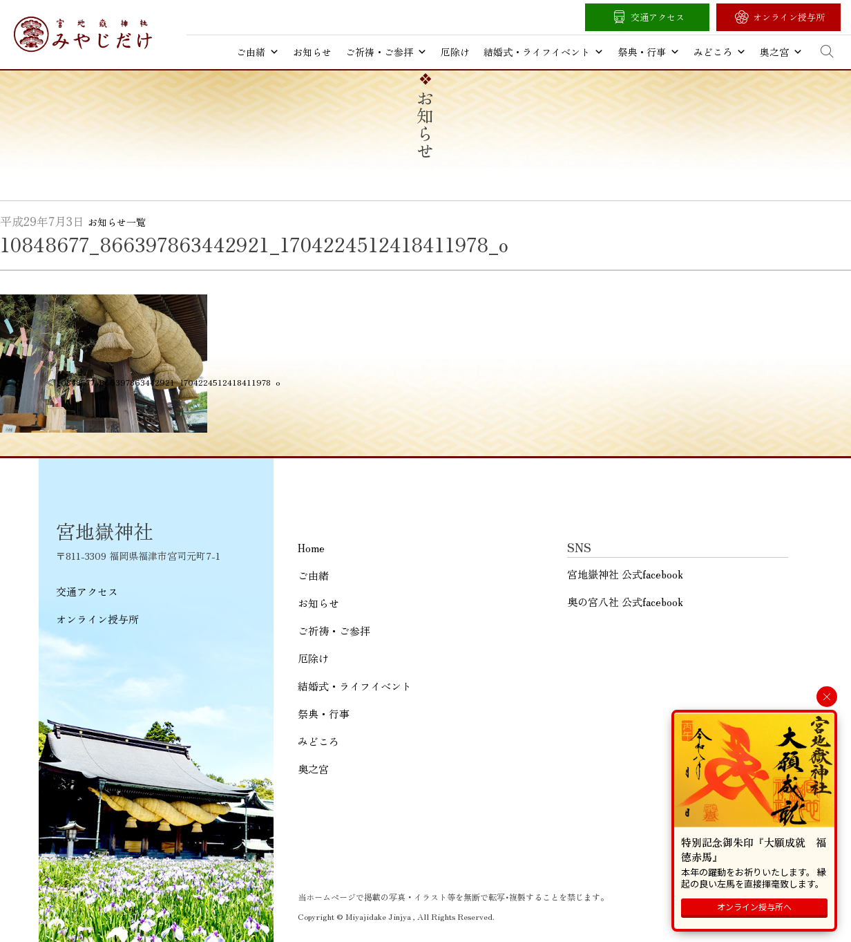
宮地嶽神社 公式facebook (625, 574)
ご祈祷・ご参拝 (386, 52)
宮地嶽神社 (83, 34)
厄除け (455, 52)
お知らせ (312, 52)
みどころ (720, 52)
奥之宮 (781, 52)
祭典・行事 (649, 52)
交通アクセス (658, 16)
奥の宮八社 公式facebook (625, 601)
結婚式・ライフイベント (544, 52)
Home (311, 547)
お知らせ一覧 (117, 222)
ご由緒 (257, 52)
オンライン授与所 (789, 16)
